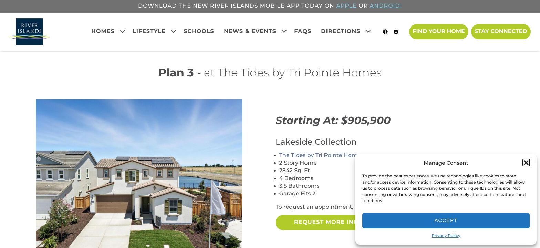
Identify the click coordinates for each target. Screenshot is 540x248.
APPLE (346, 6)
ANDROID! (386, 6)
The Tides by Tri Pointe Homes (321, 155)
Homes (103, 31)
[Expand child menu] (122, 31)
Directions (340, 31)
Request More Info (328, 222)
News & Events (250, 31)
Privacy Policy (446, 235)
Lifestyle (149, 31)
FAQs (302, 31)
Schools (199, 31)
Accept (446, 220)
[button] (526, 162)
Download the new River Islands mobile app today (230, 6)
